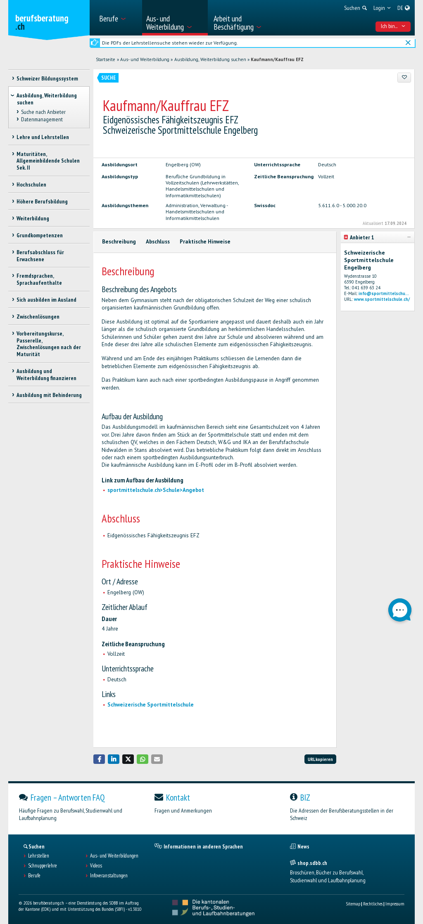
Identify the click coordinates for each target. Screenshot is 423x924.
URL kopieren (320, 759)
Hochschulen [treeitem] (31, 184)
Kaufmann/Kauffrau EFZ (277, 59)
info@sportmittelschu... (384, 293)
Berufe (34, 875)
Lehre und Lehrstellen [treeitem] (43, 137)
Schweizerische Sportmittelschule (150, 704)
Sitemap (353, 903)
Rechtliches (373, 903)
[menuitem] (118, 17)
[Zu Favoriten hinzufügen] (404, 77)
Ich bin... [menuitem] (393, 26)
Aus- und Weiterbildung (144, 59)
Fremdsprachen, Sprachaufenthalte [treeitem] (39, 279)
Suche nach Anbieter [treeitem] (43, 112)
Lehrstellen (38, 856)
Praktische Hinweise (205, 241)
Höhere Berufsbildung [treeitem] (42, 201)
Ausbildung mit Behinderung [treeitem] (49, 395)
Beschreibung (119, 241)
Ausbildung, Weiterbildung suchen (210, 59)
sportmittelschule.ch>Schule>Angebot (155, 490)
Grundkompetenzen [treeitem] (40, 235)
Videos (96, 866)
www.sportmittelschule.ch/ (382, 299)
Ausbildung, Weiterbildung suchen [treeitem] (47, 99)
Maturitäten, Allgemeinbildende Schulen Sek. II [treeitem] (48, 161)
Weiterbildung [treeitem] (33, 218)
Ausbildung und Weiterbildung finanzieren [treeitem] (46, 374)
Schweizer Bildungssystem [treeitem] (47, 78)
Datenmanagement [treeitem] (42, 119)
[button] (99, 759)
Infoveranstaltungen (109, 875)
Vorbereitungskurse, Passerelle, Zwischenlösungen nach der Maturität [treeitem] (49, 344)
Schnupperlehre (42, 866)
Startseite (105, 59)
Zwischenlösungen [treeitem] (38, 316)
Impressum (394, 903)
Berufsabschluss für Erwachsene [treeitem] (40, 255)
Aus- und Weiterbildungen (114, 856)
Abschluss (158, 241)
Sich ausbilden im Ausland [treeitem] (46, 299)
